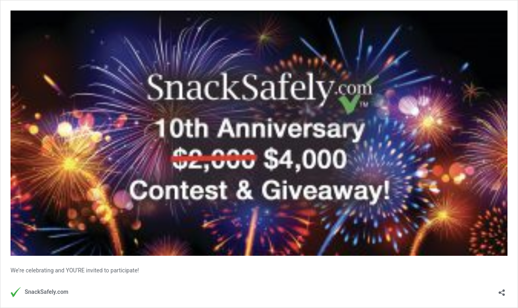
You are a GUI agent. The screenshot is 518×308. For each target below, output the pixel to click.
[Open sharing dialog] (501, 290)
